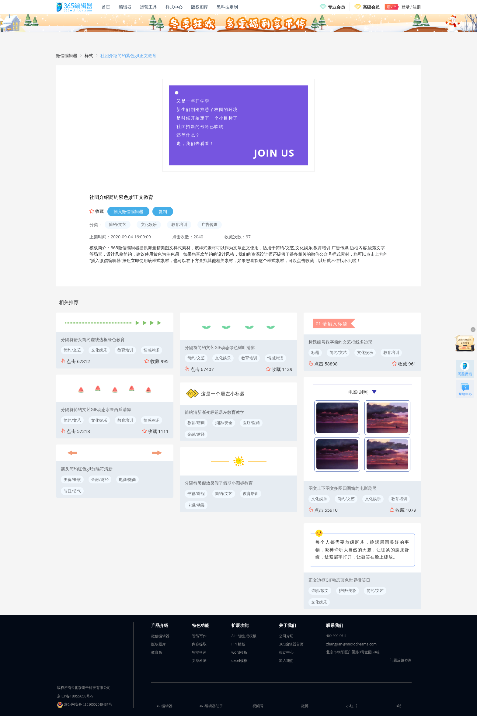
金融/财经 (100, 479)
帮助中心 (286, 652)
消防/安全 (223, 422)
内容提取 (199, 644)
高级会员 (371, 7)
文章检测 (199, 660)
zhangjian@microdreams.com (351, 644)
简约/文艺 (117, 224)
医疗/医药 (251, 422)
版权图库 (199, 7)
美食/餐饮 (72, 479)
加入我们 (286, 660)
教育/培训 (196, 422)
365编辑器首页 (291, 644)
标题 (315, 352)
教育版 (156, 652)
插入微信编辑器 (128, 211)
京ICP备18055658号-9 (75, 696)
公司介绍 (286, 635)
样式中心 (174, 7)
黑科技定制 (227, 7)
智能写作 (199, 635)
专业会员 (336, 7)
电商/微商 (127, 479)
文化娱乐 (149, 224)
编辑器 (125, 7)
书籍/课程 (196, 493)
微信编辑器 (66, 55)
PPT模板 (238, 644)
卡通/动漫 (196, 505)
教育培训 (179, 224)
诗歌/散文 (320, 590)
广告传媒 (210, 224)
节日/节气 (72, 491)
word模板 (240, 652)
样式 (89, 55)
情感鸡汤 (151, 350)
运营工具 (148, 7)
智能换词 (199, 652)
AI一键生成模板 (244, 635)
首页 (106, 7)
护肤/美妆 (347, 590)
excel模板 (240, 660)
